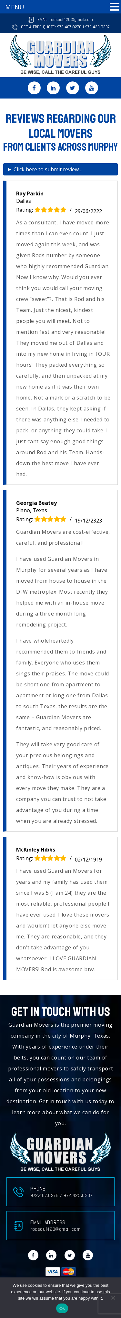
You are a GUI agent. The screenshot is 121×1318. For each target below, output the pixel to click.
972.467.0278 (69, 27)
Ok (62, 1308)
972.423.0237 (97, 27)
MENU (14, 7)
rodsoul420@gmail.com (71, 20)
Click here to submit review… (48, 169)
